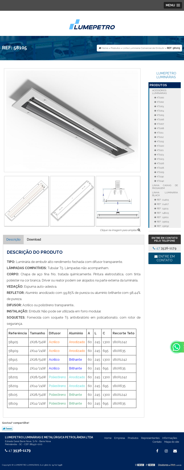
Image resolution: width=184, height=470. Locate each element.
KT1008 (160, 128)
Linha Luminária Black (165, 194)
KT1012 (160, 137)
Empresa (119, 437)
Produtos (158, 85)
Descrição (13, 239)
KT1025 (160, 159)
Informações (169, 437)
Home (107, 437)
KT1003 (160, 106)
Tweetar (7, 429)
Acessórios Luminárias (159, 92)
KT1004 (160, 110)
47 (164, 248)
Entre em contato (164, 258)
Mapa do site (171, 441)
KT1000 (160, 97)
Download (34, 239)
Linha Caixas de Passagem (165, 187)
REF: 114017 (162, 204)
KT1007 (160, 123)
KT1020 (160, 145)
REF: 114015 (162, 199)
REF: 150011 (162, 217)
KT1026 (160, 163)
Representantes (150, 437)
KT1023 (160, 154)
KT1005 (160, 115)
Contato (157, 441)
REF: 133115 (162, 208)
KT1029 (160, 172)
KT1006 (160, 119)
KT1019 (160, 141)
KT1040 (160, 181)
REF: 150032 (162, 226)
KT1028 (160, 167)
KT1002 (160, 102)
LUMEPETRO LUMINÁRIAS (166, 75)
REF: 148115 (162, 212)
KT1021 (160, 150)
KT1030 (160, 176)
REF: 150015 (162, 221)
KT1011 (160, 132)
